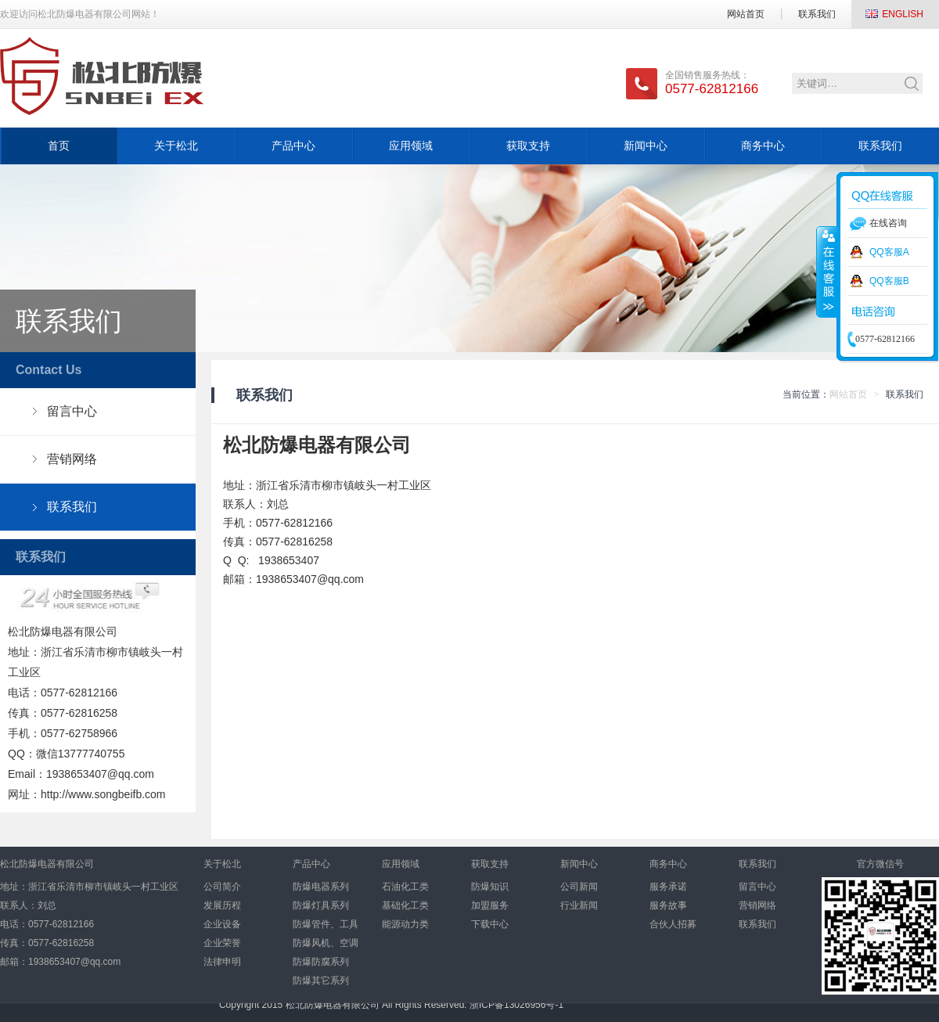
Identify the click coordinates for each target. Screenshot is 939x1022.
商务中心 (763, 145)
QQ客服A (889, 252)
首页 (59, 145)
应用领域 (411, 145)
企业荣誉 (222, 942)
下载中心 (490, 924)
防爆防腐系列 (321, 961)
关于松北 (176, 145)
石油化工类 (405, 886)
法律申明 (222, 961)
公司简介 (222, 886)
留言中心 (72, 411)
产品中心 (293, 145)
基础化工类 (405, 905)
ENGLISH (902, 14)
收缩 (827, 271)
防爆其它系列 (321, 980)
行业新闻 (579, 905)
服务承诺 (668, 886)
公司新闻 (579, 886)
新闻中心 (645, 145)
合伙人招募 (672, 924)
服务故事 (668, 905)
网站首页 (746, 14)
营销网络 (72, 459)
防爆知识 (490, 886)
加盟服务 (490, 905)
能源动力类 (405, 924)
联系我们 (817, 14)
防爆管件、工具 (325, 924)
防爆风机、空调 (325, 942)
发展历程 (222, 905)
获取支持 (528, 145)
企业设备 (222, 924)
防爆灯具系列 (321, 905)
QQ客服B (889, 280)
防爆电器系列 (321, 886)
